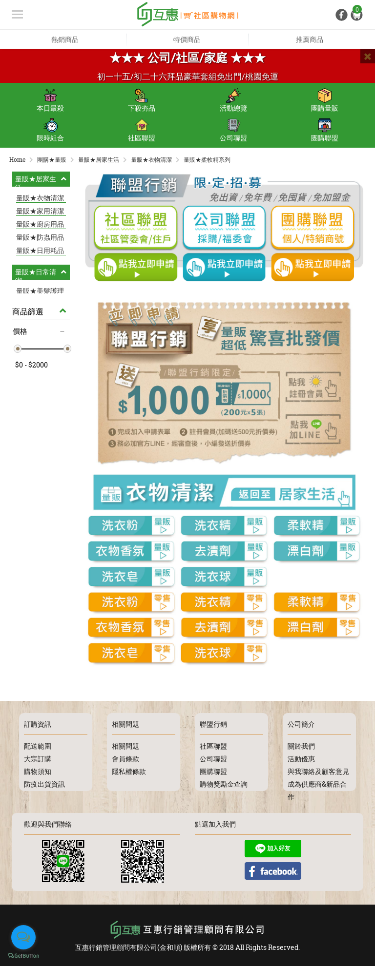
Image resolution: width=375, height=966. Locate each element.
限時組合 (50, 130)
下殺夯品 (141, 100)
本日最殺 (50, 100)
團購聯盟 (324, 130)
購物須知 (37, 771)
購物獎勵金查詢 (224, 784)
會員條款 (125, 758)
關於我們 (301, 746)
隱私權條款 (129, 771)
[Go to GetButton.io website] (23, 956)
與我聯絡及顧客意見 (318, 771)
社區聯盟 (141, 130)
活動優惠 (301, 758)
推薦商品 (309, 39)
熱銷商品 (65, 39)
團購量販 (324, 100)
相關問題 (125, 746)
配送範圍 (37, 746)
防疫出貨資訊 (44, 784)
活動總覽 (233, 100)
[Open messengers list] (23, 937)
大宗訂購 (37, 758)
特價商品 (187, 39)
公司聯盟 (233, 130)
